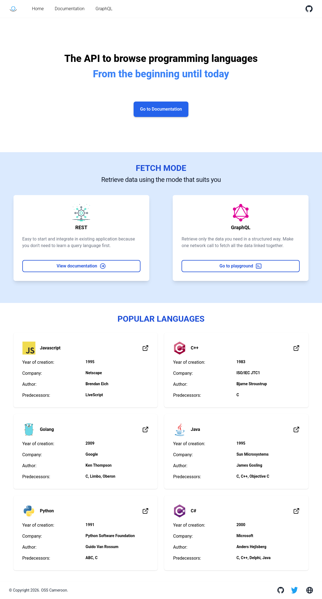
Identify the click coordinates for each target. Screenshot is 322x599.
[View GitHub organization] (280, 590)
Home (38, 8)
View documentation (81, 266)
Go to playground (241, 266)
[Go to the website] (308, 590)
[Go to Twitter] (294, 590)
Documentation (70, 8)
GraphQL (104, 8)
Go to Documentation (161, 109)
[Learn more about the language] (145, 348)
